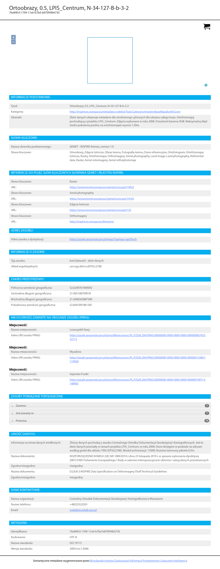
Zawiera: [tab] (110, 405)
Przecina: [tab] (110, 420)
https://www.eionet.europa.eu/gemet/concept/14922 (102, 187)
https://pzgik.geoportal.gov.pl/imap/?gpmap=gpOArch (103, 239)
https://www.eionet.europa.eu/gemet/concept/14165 (102, 198)
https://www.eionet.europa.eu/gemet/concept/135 (100, 210)
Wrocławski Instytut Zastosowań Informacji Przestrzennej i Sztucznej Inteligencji (138, 560)
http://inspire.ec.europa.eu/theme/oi (92, 221)
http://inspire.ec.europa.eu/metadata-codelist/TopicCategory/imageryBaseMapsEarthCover (125, 111)
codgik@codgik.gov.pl (83, 510)
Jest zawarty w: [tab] (110, 413)
